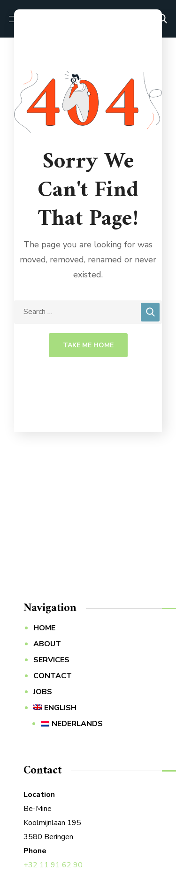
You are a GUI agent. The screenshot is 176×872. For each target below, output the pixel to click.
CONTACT (52, 676)
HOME (44, 628)
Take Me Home (88, 345)
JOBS (42, 692)
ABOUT (47, 644)
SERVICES (51, 660)
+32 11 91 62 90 (53, 865)
